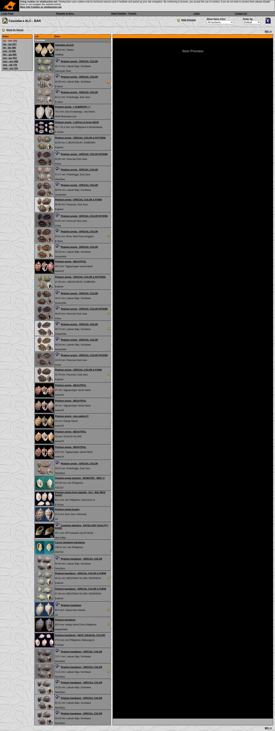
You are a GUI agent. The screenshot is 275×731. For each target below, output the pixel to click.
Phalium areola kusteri (67, 509)
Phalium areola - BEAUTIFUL (70, 261)
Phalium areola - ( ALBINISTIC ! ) (72, 107)
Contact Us (241, 13)
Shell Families (118, 13)
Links (197, 13)
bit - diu (9, 47)
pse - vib (10, 65)
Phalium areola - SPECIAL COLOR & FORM (78, 199)
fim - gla (10, 54)
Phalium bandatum (71, 605)
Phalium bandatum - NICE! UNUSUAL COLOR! (80, 635)
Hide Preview (188, 20)
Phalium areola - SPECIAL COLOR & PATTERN (80, 138)
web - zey (10, 68)
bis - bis (9, 44)
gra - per (10, 58)
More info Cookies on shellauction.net (40, 7)
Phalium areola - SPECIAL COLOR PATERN (84, 154)
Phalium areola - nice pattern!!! (72, 416)
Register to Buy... (65, 13)
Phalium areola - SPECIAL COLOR (79, 61)
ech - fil (9, 51)
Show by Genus (14, 30)
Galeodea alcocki (64, 45)
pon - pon (10, 61)
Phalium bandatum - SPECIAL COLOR (81, 559)
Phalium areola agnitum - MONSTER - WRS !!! (80, 478)
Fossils (132, 13)
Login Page (7, 13)
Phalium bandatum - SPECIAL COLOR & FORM (80, 573)
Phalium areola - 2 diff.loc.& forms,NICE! (77, 122)
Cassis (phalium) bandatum (70, 542)
